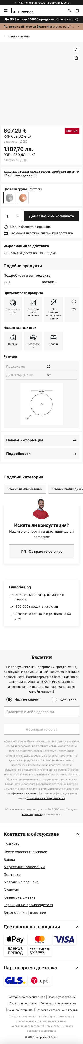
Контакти (12, 844)
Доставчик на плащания (32, 927)
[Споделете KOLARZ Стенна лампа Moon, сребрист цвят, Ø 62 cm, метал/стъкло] (76, 57)
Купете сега (65, 19)
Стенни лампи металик (24, 489)
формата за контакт (24, 793)
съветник (38, 912)
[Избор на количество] (13, 216)
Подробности (18, 453)
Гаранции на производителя (28, 904)
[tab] (41, 873)
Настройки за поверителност (26, 997)
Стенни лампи (19, 36)
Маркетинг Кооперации (24, 866)
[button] (76, 49)
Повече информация (24, 440)
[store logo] (25, 10)
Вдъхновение (15, 912)
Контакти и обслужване (31, 834)
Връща (9, 859)
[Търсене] (69, 10)
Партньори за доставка (30, 968)
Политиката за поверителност (46, 798)
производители (32, 814)
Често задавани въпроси (25, 851)
